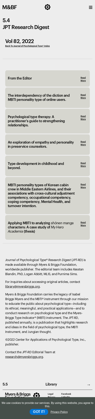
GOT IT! (39, 412)
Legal (50, 394)
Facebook (66, 394)
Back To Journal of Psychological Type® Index (27, 46)
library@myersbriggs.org (22, 286)
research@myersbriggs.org (24, 356)
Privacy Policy (59, 412)
